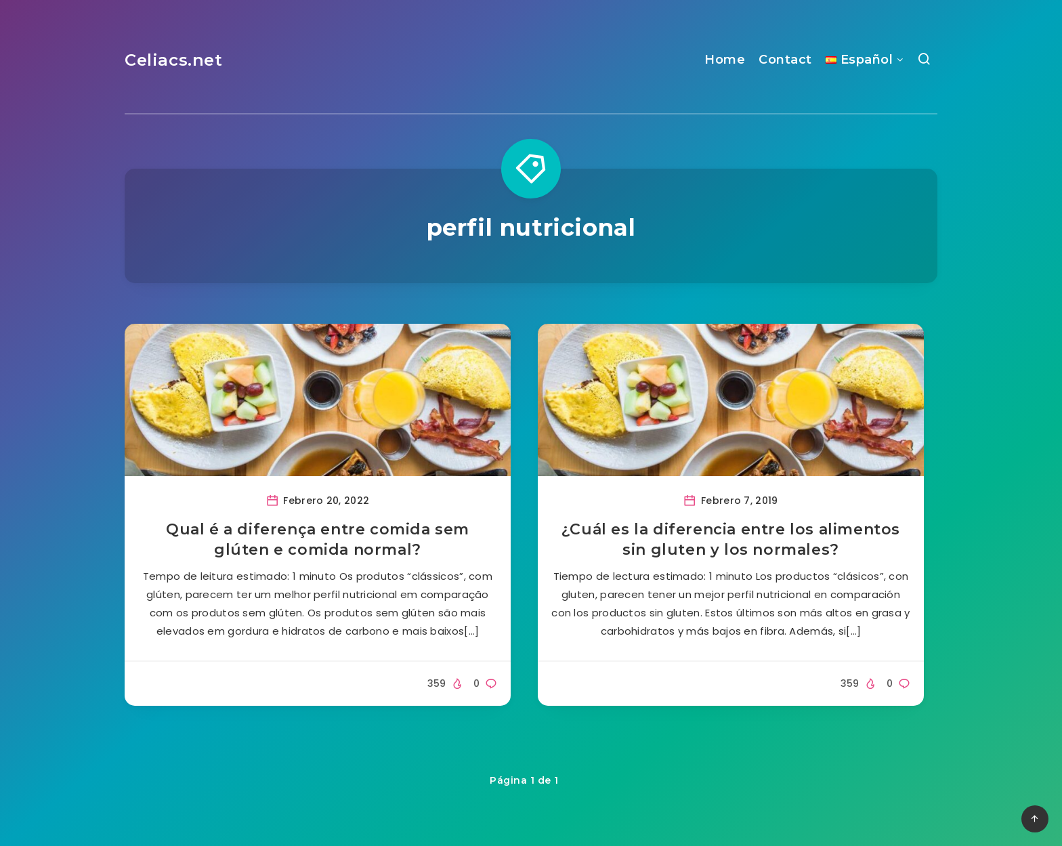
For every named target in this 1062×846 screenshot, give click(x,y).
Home (724, 59)
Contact (785, 59)
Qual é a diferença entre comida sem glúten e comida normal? (317, 539)
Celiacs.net (174, 60)
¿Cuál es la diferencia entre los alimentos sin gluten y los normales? (730, 539)
